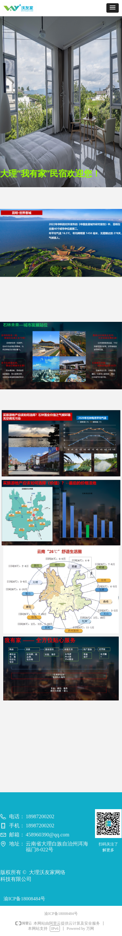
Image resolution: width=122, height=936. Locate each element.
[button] (112, 8)
